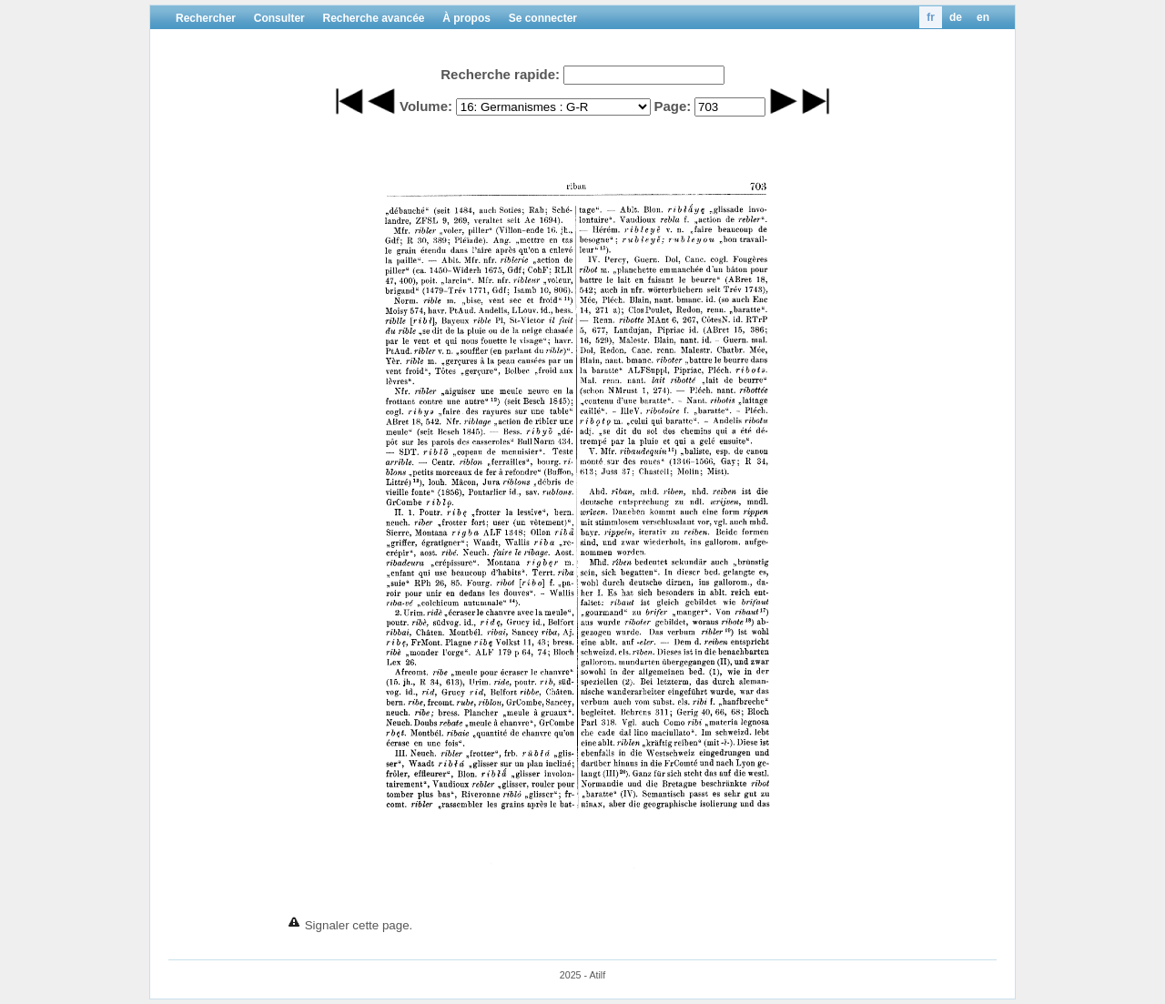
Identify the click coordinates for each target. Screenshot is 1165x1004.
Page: (672, 106)
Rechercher (206, 18)
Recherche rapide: (500, 74)
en (983, 17)
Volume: (426, 106)
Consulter (279, 18)
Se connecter (543, 18)
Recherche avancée (373, 18)
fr (931, 17)
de (955, 17)
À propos (466, 18)
